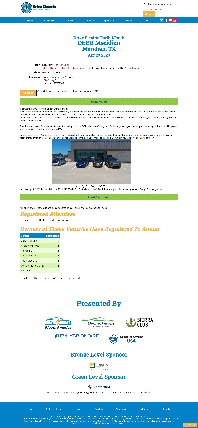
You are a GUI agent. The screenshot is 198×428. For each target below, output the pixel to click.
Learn (69, 20)
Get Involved (50, 20)
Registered (52, 235)
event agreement (89, 421)
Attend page (132, 68)
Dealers (89, 20)
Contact (28, 92)
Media (129, 20)
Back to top (189, 425)
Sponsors (108, 20)
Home (29, 20)
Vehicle (25, 235)
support (122, 423)
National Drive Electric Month (84, 423)
